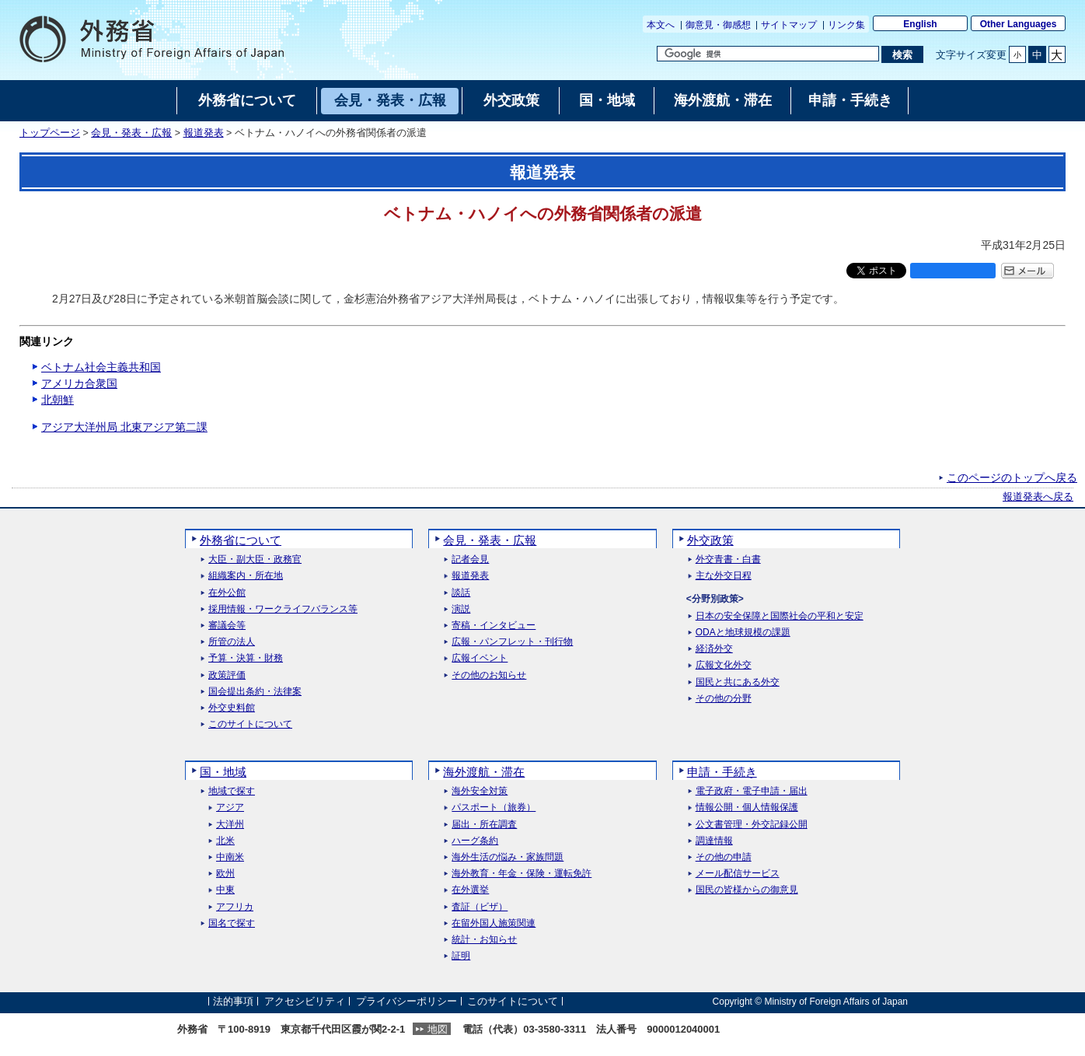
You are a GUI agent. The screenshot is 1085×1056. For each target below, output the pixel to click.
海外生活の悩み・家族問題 (507, 857)
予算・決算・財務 (245, 658)
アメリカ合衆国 (79, 383)
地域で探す (231, 791)
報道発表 (203, 133)
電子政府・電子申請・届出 (752, 791)
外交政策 (710, 540)
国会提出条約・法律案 (255, 692)
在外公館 (227, 593)
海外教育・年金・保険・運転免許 (521, 874)
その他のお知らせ (489, 675)
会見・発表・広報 (131, 133)
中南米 (230, 857)
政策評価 (227, 675)
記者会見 (470, 559)
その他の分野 (724, 699)
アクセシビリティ (304, 1001)
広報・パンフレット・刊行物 (512, 642)
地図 (437, 1029)
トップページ (49, 133)
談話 (461, 593)
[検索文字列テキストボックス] (768, 53)
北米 (225, 841)
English (920, 24)
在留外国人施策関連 (494, 923)
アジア (230, 807)
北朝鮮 (57, 399)
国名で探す (231, 923)
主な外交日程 (724, 576)
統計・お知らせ (484, 940)
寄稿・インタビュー (494, 626)
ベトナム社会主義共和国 (101, 367)
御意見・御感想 (718, 24)
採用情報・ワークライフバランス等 (283, 609)
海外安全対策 (480, 791)
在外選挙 (470, 890)
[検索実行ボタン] (902, 54)
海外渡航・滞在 (484, 771)
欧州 (225, 874)
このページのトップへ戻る (1012, 477)
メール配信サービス (738, 874)
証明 (461, 956)
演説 (461, 609)
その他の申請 (724, 857)
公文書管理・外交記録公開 (752, 825)
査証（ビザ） (480, 907)
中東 (225, 890)
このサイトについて (250, 724)
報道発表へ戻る (1038, 496)
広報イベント (480, 658)
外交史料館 (231, 708)
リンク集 (846, 24)
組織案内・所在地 (245, 576)
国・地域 (223, 771)
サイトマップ (789, 24)
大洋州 (230, 825)
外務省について (240, 540)
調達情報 (714, 841)
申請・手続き (722, 771)
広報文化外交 (724, 665)
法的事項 (233, 1001)
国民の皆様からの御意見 (747, 890)
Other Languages (1018, 24)
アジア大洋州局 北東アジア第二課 (124, 427)
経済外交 (714, 649)
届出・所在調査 (484, 825)
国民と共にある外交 (738, 682)
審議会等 (227, 626)
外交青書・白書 (728, 559)
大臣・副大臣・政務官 (255, 559)
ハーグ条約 (475, 841)
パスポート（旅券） (494, 807)
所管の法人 (231, 642)
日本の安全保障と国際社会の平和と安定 (779, 616)
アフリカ (234, 907)
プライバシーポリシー (406, 1001)
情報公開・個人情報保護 (747, 807)
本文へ (661, 24)
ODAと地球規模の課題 (743, 633)
